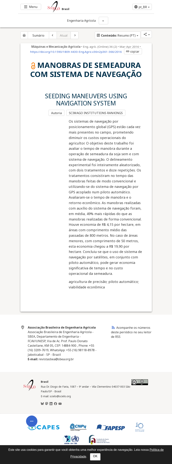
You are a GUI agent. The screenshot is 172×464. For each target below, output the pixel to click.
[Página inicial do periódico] (24, 35)
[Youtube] (60, 404)
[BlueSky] (42, 404)
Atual (64, 35)
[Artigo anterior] (53, 35)
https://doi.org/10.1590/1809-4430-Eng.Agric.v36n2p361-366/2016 (76, 52)
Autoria (56, 113)
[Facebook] (55, 404)
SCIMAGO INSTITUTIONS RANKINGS (96, 113)
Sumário (38, 35)
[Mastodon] (46, 404)
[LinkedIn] (50, 404)
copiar (132, 51)
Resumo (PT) (116, 35)
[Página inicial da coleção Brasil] (29, 390)
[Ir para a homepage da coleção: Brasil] (74, 7)
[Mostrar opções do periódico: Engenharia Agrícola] (103, 20)
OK (95, 456)
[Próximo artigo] (75, 35)
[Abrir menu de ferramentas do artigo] (31, 421)
